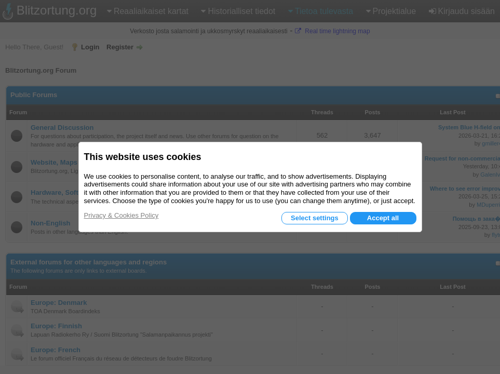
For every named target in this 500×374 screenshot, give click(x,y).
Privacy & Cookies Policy (121, 215)
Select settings (315, 218)
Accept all (383, 218)
